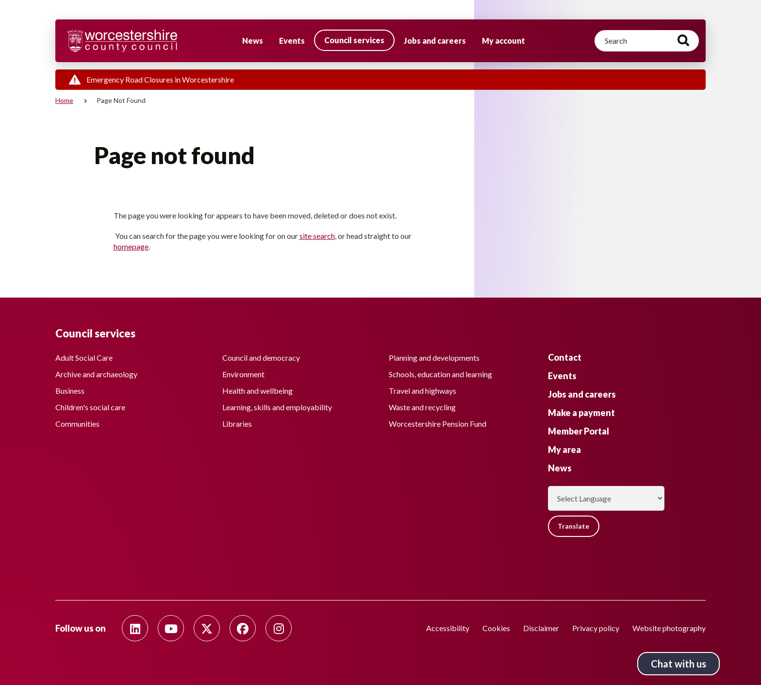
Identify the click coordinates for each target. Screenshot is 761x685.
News (252, 40)
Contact (564, 356)
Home (64, 100)
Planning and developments (434, 356)
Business (69, 389)
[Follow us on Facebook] (243, 628)
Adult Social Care (84, 356)
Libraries (237, 422)
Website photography (669, 628)
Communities (77, 422)
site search (317, 235)
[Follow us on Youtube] (171, 628)
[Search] (647, 40)
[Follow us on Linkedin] (135, 628)
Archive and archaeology (96, 373)
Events (292, 40)
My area (564, 448)
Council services (354, 40)
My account (503, 40)
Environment (243, 373)
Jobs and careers (435, 40)
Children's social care (90, 406)
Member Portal (578, 430)
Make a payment (581, 411)
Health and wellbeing (257, 389)
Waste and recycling (422, 406)
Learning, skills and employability (277, 406)
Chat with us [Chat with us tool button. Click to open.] (678, 663)
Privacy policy (595, 628)
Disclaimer (541, 628)
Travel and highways (422, 389)
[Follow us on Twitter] (207, 628)
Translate (574, 525)
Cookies (496, 628)
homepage (131, 246)
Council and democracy (261, 356)
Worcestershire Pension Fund (437, 422)
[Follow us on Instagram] (278, 628)
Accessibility (447, 628)
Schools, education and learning (440, 373)
